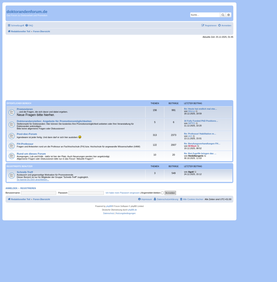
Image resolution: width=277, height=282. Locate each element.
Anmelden (11, 188)
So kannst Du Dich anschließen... (33, 179)
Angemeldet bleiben (152, 193)
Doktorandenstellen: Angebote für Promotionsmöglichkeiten (54, 121)
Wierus (191, 111)
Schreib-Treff (25, 172)
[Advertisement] (119, 69)
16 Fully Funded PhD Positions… (201, 121)
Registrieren (28, 188)
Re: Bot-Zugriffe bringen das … (200, 153)
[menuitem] (29, 25)
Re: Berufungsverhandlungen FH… (202, 143)
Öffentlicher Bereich (19, 103)
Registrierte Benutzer (19, 166)
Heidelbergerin (195, 156)
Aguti (191, 172)
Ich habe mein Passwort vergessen (123, 193)
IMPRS (191, 123)
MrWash (192, 146)
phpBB (109, 206)
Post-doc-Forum (27, 134)
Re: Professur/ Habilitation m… (200, 134)
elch (190, 136)
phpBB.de (132, 210)
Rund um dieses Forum (31, 153)
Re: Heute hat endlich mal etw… (200, 109)
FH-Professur (25, 143)
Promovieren (25, 109)
